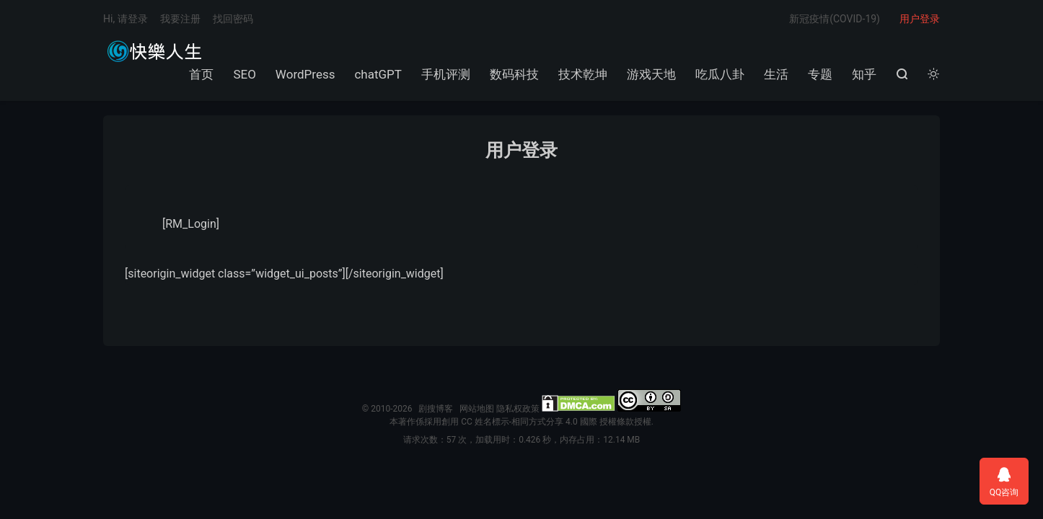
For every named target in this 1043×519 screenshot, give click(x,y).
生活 (776, 74)
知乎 (864, 74)
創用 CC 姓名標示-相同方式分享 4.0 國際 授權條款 (537, 422)
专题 (820, 74)
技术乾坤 (582, 74)
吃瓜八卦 (719, 74)
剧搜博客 (153, 51)
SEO (244, 74)
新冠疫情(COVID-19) (834, 19)
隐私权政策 (518, 409)
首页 (201, 74)
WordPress (305, 74)
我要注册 (180, 19)
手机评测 (445, 74)
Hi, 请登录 (125, 19)
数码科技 (514, 74)
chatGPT (378, 74)
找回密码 (233, 19)
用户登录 (919, 19)
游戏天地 (651, 74)
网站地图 (476, 409)
